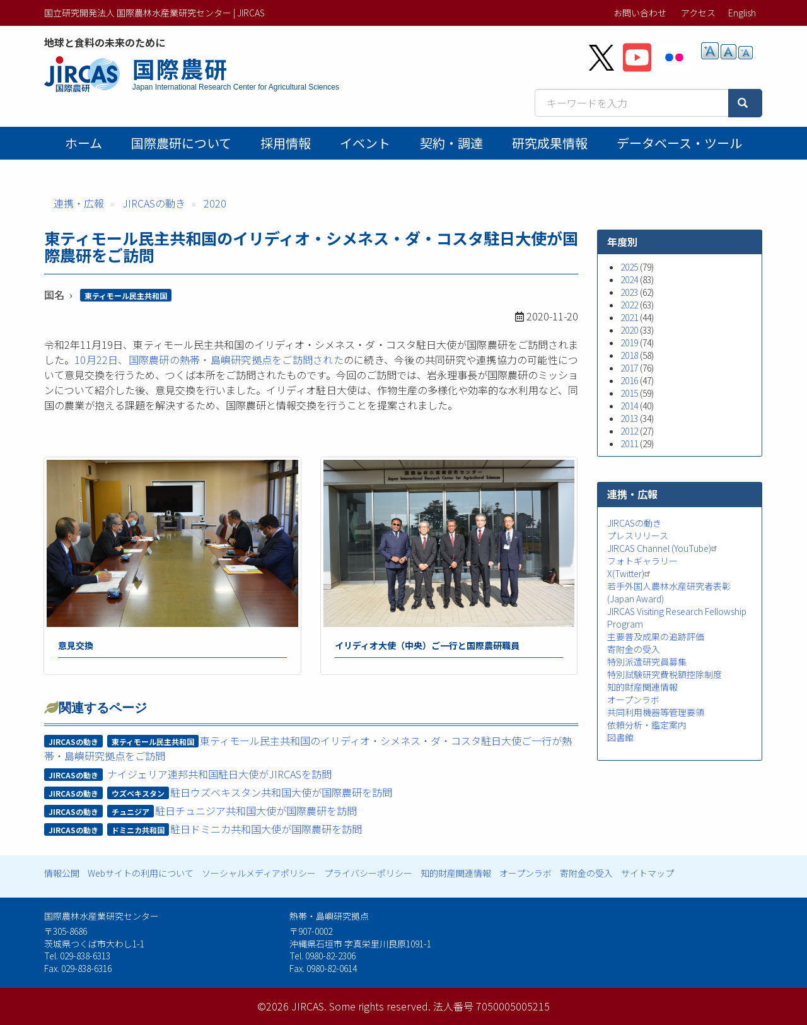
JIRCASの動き (153, 203)
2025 (629, 267)
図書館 (620, 737)
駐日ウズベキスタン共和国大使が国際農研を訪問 (281, 792)
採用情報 (285, 143)
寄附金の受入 (633, 649)
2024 (629, 279)
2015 (629, 393)
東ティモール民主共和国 (125, 295)
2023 (629, 292)
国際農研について (181, 143)
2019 (629, 342)
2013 (629, 418)
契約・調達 (451, 143)
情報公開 (61, 873)
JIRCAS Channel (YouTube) (663, 548)
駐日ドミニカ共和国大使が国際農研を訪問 (266, 828)
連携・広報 (79, 203)
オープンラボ (633, 699)
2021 (629, 317)
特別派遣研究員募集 (647, 661)
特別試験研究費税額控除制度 (664, 674)
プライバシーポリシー (368, 873)
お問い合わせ (639, 12)
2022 (629, 304)
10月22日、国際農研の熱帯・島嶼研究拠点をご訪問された (208, 359)
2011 (629, 443)
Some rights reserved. (380, 1006)
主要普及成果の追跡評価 (655, 636)
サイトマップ (647, 873)
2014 (629, 405)
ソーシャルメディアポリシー (259, 873)
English (742, 12)
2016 (629, 380)
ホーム (83, 143)
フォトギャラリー (642, 560)
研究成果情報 (550, 143)
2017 (629, 367)
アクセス (698, 12)
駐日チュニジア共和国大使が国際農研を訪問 (256, 810)
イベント (365, 143)
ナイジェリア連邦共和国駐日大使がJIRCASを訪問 (219, 774)
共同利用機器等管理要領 (655, 712)
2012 (629, 431)
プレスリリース (637, 535)
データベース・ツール (679, 143)
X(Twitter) (630, 573)
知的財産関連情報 (642, 687)
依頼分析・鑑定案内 (647, 724)
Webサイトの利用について (141, 873)
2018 (629, 355)
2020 (215, 203)
